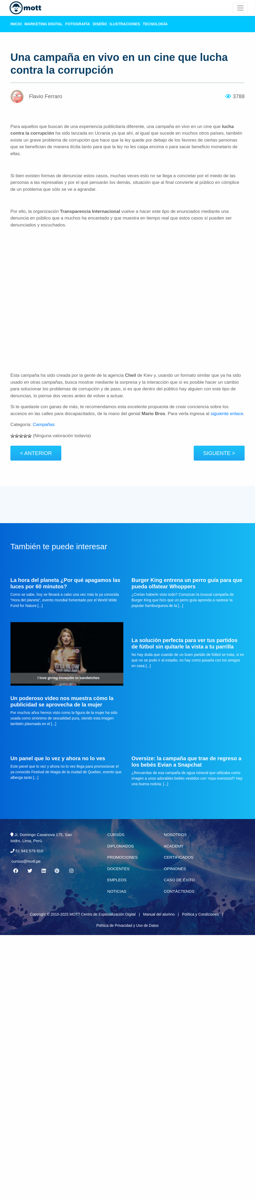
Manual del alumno (159, 914)
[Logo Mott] (25, 8)
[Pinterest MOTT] (57, 871)
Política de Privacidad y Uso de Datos (127, 925)
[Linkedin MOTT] (43, 871)
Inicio (16, 24)
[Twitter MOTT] (29, 871)
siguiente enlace (227, 413)
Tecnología (155, 24)
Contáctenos (179, 891)
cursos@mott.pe (26, 861)
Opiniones (175, 868)
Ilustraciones (125, 24)
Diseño (100, 24)
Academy (174, 846)
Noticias (116, 891)
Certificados (178, 857)
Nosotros (175, 834)
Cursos (115, 834)
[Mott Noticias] (240, 8)
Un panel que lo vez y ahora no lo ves (57, 758)
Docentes (118, 868)
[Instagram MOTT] (71, 871)
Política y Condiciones (200, 914)
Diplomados (120, 846)
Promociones (122, 857)
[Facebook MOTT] (15, 871)
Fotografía (77, 24)
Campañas (44, 424)
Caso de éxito (179, 880)
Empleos (117, 880)
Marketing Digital (44, 24)
